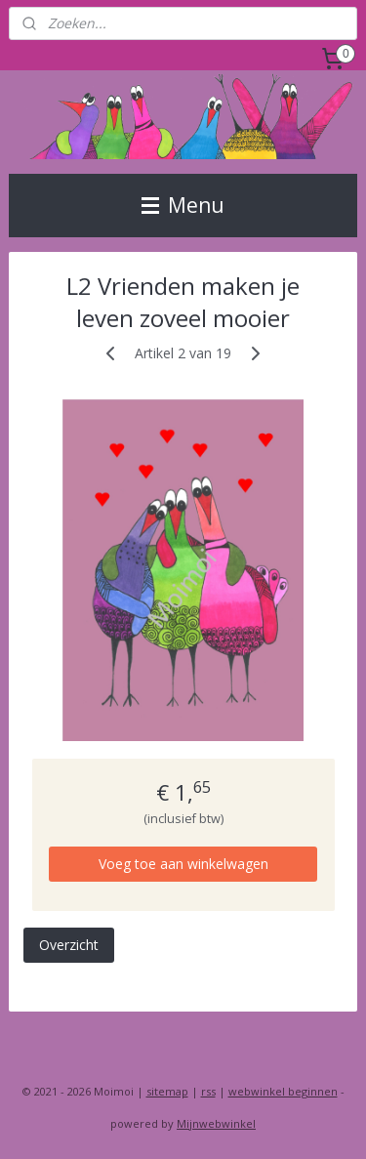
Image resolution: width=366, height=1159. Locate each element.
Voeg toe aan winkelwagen (183, 863)
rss (208, 1091)
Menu (183, 205)
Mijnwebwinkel (216, 1123)
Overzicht (69, 944)
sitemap (167, 1091)
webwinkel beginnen (283, 1091)
